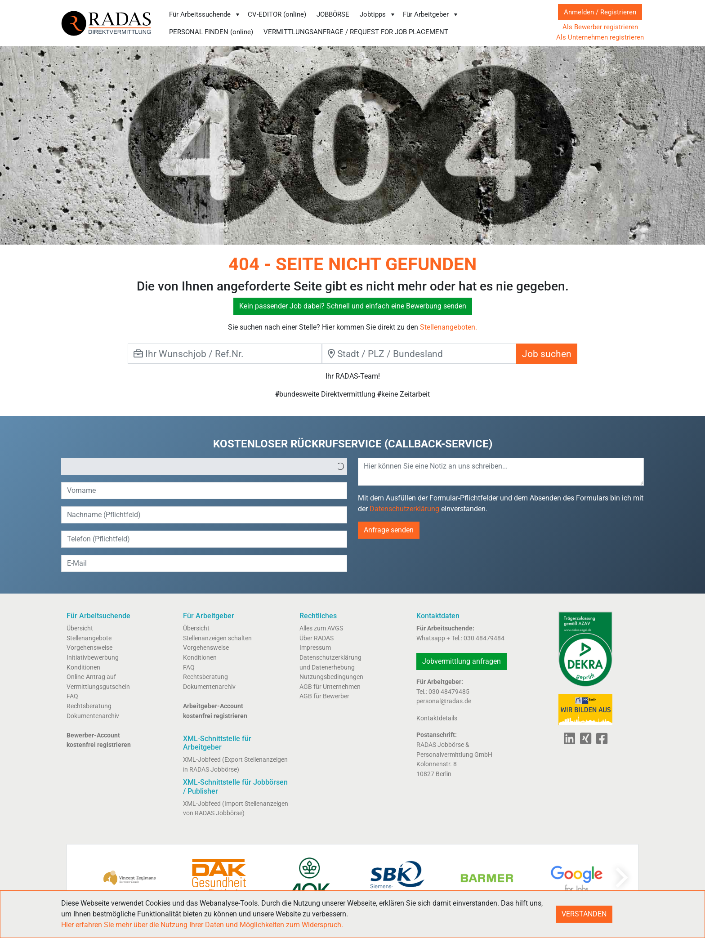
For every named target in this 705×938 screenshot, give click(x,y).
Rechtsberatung (89, 706)
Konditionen (83, 667)
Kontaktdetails (436, 718)
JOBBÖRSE (333, 14)
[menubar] (353, 23)
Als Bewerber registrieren (600, 27)
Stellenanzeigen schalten (217, 638)
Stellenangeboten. (448, 327)
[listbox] (204, 466)
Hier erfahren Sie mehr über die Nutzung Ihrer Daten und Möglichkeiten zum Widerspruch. (202, 924)
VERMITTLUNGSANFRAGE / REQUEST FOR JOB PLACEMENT (355, 32)
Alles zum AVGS (321, 628)
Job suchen (546, 353)
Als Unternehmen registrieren (600, 37)
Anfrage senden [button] (389, 530)
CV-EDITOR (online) (277, 14)
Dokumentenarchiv (93, 716)
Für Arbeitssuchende (205, 14)
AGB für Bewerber (324, 696)
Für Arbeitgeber (431, 14)
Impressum (315, 648)
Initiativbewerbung (93, 657)
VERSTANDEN (584, 914)
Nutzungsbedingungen (331, 677)
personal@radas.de (443, 701)
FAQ (72, 696)
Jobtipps (378, 14)
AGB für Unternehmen (330, 687)
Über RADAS (316, 638)
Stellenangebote (89, 638)
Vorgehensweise (89, 648)
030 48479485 (448, 692)
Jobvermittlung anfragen (461, 661)
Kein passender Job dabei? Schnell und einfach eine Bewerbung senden (352, 306)
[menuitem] (204, 14)
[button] (340, 466)
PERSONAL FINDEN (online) (211, 32)
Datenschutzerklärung (404, 509)
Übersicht (80, 628)
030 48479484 (484, 638)
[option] (198, 466)
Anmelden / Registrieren (600, 12)
